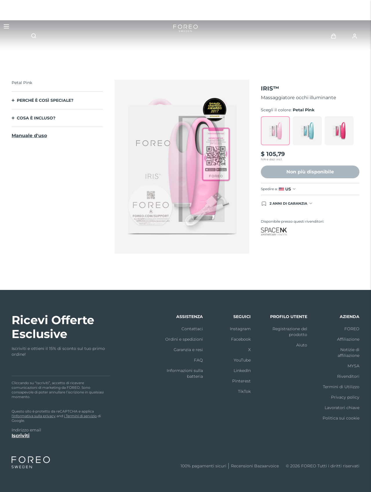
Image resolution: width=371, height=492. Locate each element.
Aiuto (301, 345)
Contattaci (192, 328)
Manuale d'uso (29, 135)
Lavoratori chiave (342, 407)
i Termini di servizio (80, 416)
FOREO (351, 328)
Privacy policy (345, 397)
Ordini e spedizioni (184, 339)
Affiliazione (348, 339)
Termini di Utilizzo (341, 386)
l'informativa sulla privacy (34, 416)
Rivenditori (348, 376)
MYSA (353, 365)
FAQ (198, 360)
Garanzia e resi (188, 349)
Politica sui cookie (341, 418)
